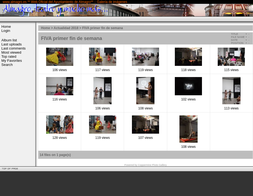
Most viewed (11, 52)
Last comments (13, 48)
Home (6, 26)
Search (7, 65)
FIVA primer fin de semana (102, 28)
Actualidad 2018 (66, 28)
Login (5, 31)
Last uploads (11, 44)
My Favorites (11, 61)
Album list (9, 40)
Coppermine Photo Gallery (152, 165)
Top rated (8, 56)
